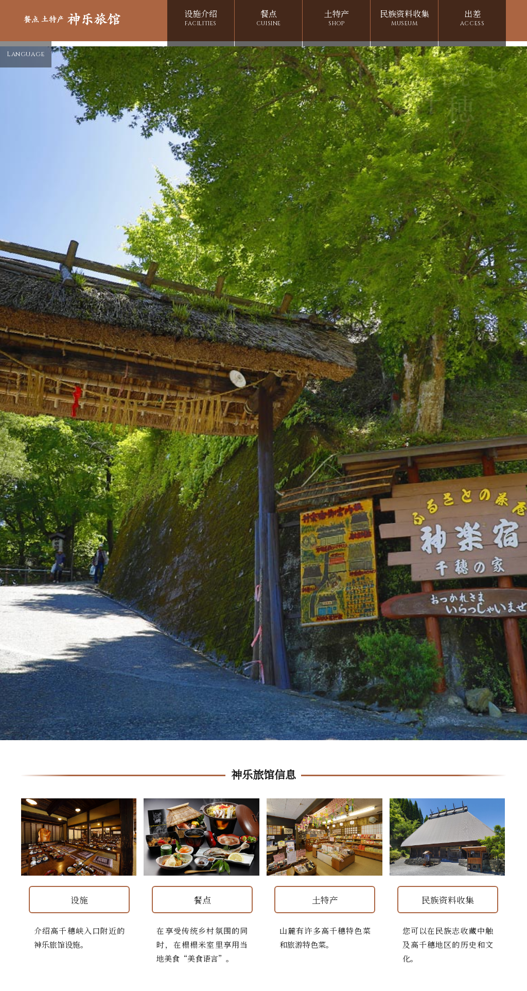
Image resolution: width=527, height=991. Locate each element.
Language (26, 55)
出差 (472, 19)
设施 (79, 895)
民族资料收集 (404, 19)
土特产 (336, 19)
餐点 (268, 19)
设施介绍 (201, 19)
